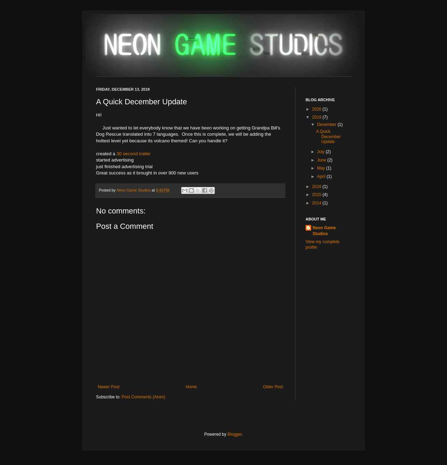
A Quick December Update (328, 136)
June (322, 160)
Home (191, 386)
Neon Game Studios (134, 190)
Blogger (234, 434)
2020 (317, 109)
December (327, 124)
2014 (317, 203)
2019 (317, 117)
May (321, 168)
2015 (317, 194)
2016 (317, 186)
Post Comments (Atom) (143, 397)
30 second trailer (134, 153)
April (322, 176)
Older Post (273, 386)
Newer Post (108, 386)
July (321, 151)
